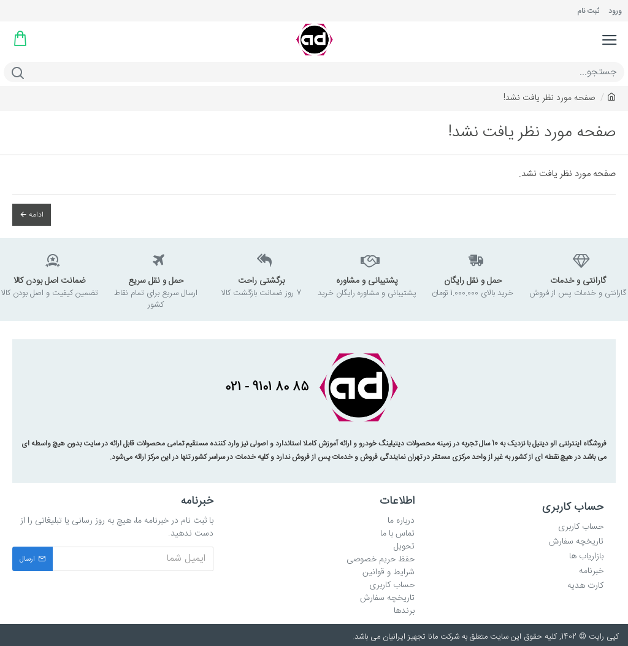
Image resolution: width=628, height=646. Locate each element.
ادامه (36, 215)
